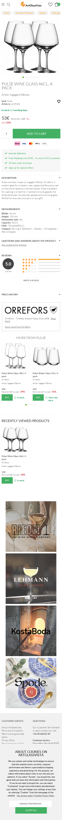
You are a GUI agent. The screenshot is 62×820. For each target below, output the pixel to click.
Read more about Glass (13, 743)
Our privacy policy (25, 795)
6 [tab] (37, 80)
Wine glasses (50, 228)
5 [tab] (35, 80)
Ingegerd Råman (20, 94)
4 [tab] (32, 80)
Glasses (37, 228)
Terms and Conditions (12, 730)
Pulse (9, 101)
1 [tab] (23, 80)
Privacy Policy (8, 740)
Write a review (31, 280)
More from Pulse (31, 338)
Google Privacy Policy (44, 795)
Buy (7, 397)
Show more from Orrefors (17, 327)
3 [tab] (29, 80)
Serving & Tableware (21, 228)
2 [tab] (26, 80)
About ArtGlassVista (11, 727)
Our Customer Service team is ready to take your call (46, 730)
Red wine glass (9, 232)
